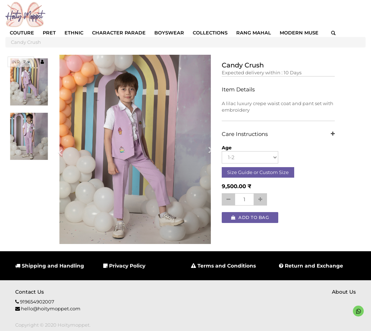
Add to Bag (250, 217)
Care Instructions (278, 134)
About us (344, 292)
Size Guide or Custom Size (258, 172)
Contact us (29, 292)
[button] (62, 149)
